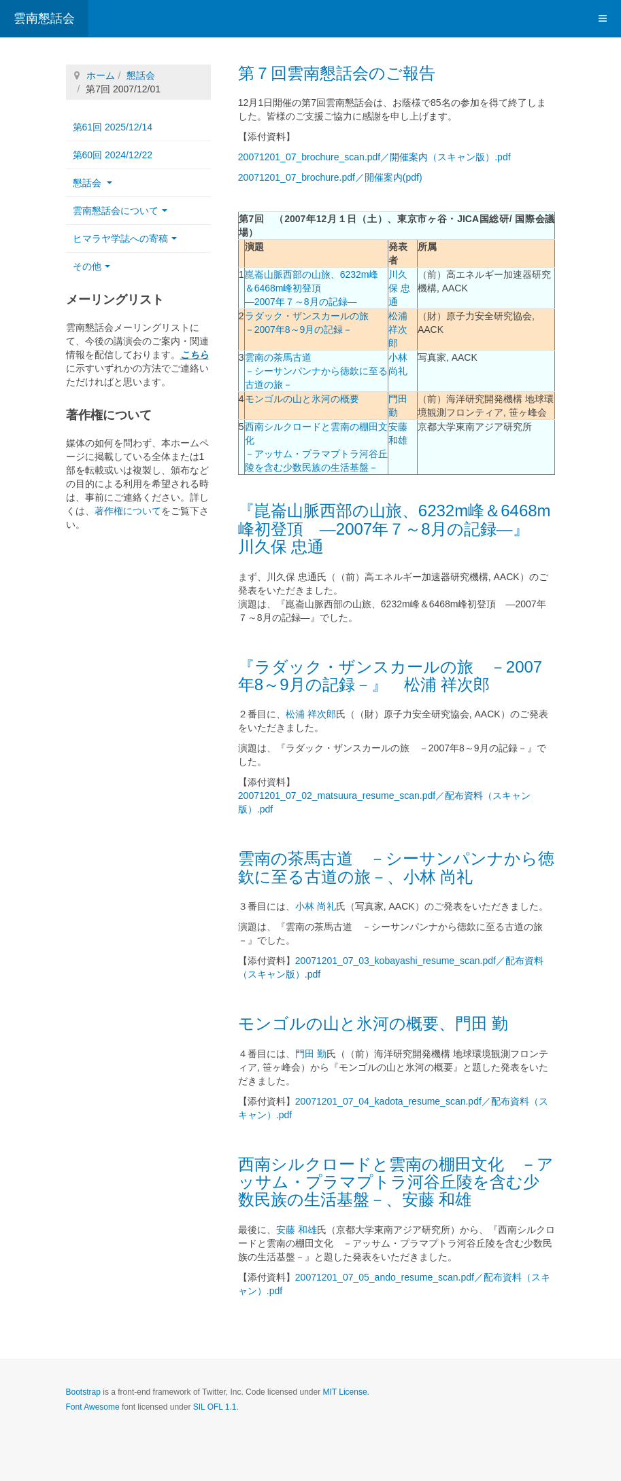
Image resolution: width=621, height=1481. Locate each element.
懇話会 (141, 75)
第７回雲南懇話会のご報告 (336, 73)
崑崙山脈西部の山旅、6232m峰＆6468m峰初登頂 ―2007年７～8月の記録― (312, 288)
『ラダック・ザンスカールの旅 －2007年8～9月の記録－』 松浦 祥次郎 (390, 676)
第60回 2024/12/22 (113, 154)
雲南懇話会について (120, 210)
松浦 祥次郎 (397, 329)
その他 (91, 266)
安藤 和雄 (296, 1229)
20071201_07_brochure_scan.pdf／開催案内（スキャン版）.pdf (374, 156)
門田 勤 (310, 1053)
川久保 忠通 (399, 288)
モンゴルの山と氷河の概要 (302, 398)
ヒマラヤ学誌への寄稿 (125, 238)
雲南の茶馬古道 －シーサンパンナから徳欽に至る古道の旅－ (316, 371)
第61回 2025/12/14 (113, 127)
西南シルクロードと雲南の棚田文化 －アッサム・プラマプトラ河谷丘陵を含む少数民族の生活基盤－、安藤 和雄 (396, 1182)
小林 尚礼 (315, 906)
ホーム (100, 75)
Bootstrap (83, 1392)
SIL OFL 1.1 (215, 1407)
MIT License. (345, 1392)
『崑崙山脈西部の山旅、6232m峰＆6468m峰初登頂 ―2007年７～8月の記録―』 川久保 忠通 (394, 528)
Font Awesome (93, 1407)
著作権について (128, 510)
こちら (194, 354)
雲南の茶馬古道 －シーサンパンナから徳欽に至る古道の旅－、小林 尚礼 (396, 867)
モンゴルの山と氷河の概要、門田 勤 (373, 1023)
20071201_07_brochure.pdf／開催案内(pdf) (330, 177)
